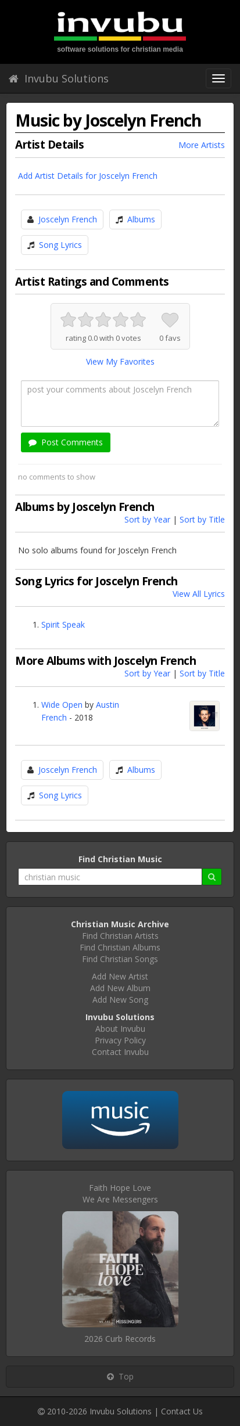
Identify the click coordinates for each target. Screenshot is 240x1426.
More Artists (201, 144)
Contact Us (182, 1411)
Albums (141, 219)
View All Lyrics (199, 593)
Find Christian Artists (120, 935)
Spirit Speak (63, 624)
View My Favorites (120, 361)
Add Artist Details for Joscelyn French (87, 175)
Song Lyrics (60, 244)
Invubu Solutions (59, 78)
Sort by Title (202, 519)
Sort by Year (147, 519)
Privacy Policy (120, 1040)
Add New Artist (120, 976)
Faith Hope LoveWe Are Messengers (120, 1193)
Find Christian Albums (120, 947)
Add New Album (120, 987)
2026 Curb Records (120, 1338)
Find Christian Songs (120, 958)
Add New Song (120, 999)
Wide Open (62, 704)
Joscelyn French (67, 219)
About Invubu (120, 1028)
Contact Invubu (120, 1051)
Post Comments (65, 442)
